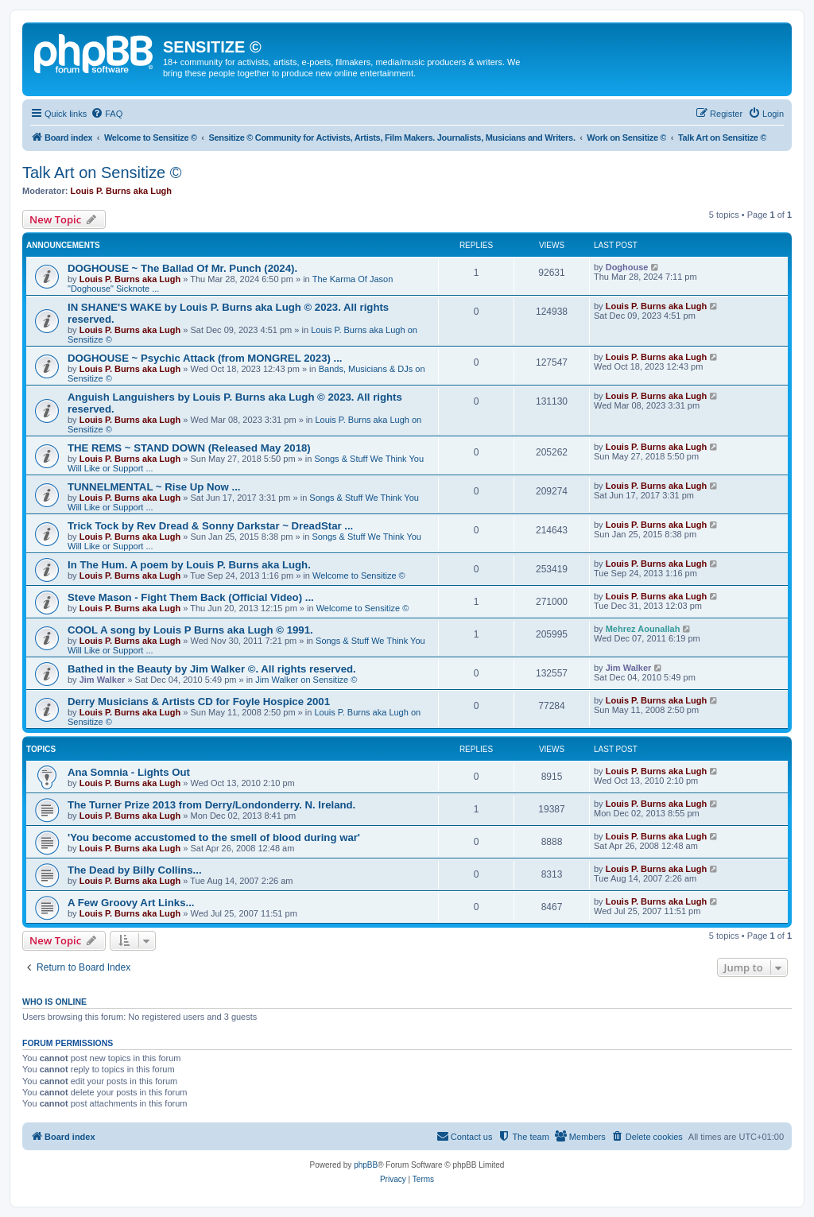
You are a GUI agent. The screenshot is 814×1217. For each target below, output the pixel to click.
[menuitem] (106, 113)
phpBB (366, 1165)
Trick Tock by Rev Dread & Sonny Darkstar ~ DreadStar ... (210, 526)
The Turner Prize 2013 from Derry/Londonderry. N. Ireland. (211, 805)
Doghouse (627, 267)
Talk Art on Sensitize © (101, 172)
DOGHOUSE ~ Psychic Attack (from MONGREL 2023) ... (205, 358)
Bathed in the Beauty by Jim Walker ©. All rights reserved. (212, 669)
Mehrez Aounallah (643, 629)
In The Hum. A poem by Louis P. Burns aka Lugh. (189, 565)
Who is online (54, 1001)
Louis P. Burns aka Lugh (121, 191)
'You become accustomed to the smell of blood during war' (214, 837)
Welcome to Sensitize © (358, 575)
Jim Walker (102, 679)
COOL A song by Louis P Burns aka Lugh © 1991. (190, 630)
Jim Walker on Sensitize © (306, 679)
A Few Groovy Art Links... (131, 903)
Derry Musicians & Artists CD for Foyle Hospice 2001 (199, 701)
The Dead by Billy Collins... (135, 870)
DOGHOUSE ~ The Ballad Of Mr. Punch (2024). (182, 268)
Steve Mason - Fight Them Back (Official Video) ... (191, 597)
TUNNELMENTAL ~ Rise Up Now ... (154, 487)
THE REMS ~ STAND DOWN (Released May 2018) (189, 448)
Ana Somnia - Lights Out (129, 772)
